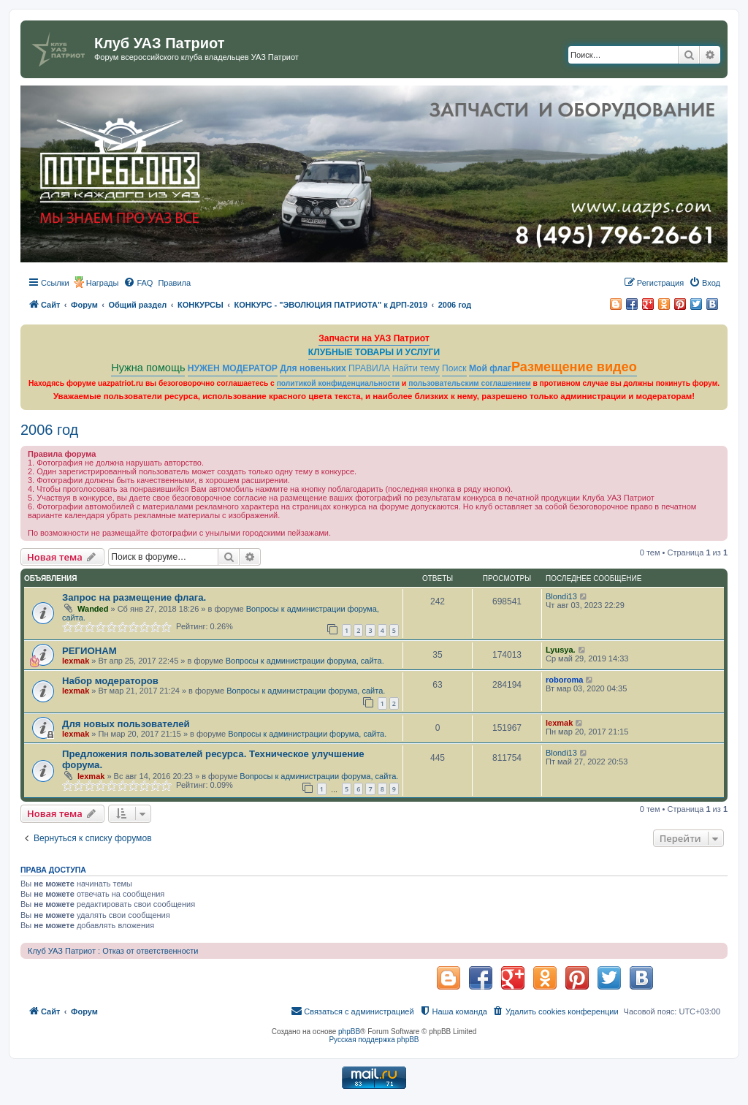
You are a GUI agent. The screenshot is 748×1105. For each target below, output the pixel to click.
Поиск (454, 368)
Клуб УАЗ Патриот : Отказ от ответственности (113, 950)
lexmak (75, 660)
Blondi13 (561, 596)
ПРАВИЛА (369, 368)
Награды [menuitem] (102, 282)
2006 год (49, 430)
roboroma (564, 679)
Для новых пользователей (126, 723)
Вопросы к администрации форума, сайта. (305, 660)
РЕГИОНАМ (89, 650)
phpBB (349, 1032)
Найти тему (416, 368)
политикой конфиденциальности (338, 383)
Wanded (92, 608)
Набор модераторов (110, 680)
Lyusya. (561, 649)
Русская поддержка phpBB (374, 1040)
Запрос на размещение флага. (134, 597)
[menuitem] (138, 283)
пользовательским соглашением (469, 383)
